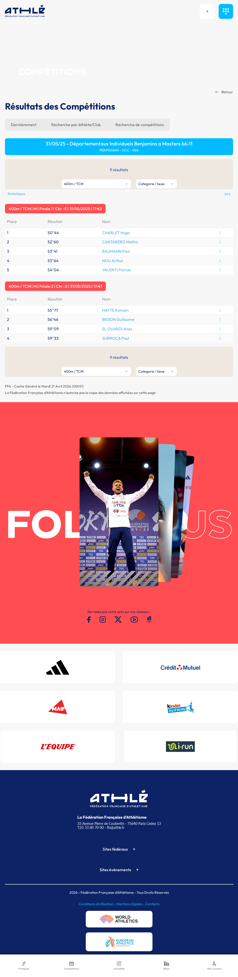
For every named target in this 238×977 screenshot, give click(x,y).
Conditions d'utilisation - (97, 904)
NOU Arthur (112, 260)
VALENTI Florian (116, 269)
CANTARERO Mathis (120, 241)
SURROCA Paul (115, 338)
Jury (227, 194)
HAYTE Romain (115, 310)
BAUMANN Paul (116, 251)
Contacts (152, 904)
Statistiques (16, 194)
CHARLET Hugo (116, 232)
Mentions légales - (130, 904)
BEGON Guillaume (118, 319)
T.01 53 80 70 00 (90, 827)
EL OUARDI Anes (117, 328)
